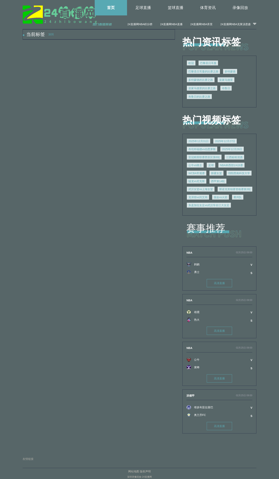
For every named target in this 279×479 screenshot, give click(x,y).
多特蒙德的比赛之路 (200, 79)
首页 (111, 7)
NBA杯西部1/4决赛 (231, 165)
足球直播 (143, 7)
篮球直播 (175, 7)
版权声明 (145, 471)
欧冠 (191, 63)
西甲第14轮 (218, 181)
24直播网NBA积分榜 (139, 24)
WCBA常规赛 (196, 173)
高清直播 (219, 283)
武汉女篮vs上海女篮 (200, 189)
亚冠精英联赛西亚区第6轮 (204, 157)
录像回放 (240, 7)
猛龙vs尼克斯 (196, 181)
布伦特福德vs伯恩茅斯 (202, 149)
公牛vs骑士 (195, 165)
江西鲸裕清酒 (234, 157)
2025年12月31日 (198, 141)
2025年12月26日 (232, 149)
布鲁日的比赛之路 (199, 96)
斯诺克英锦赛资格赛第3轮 (235, 189)
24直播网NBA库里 (201, 24)
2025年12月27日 (225, 141)
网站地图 (133, 471)
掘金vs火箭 (220, 197)
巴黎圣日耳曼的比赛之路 (203, 71)
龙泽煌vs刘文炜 (197, 197)
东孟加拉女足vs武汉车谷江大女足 (208, 205)
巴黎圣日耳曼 (208, 63)
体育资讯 (208, 7)
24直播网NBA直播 (171, 24)
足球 (211, 165)
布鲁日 (226, 88)
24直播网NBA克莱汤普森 (235, 24)
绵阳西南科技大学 (239, 173)
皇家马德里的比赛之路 (202, 88)
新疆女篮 (216, 173)
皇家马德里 (226, 79)
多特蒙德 (230, 71)
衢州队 (238, 197)
